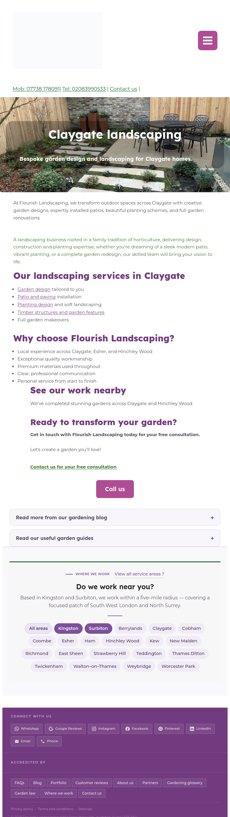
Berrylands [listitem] (130, 619)
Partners (150, 774)
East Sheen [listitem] (71, 645)
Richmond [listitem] (36, 645)
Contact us (123, 89)
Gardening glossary (184, 774)
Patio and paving (35, 289)
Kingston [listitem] (68, 619)
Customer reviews (91, 774)
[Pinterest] (169, 720)
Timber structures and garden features (59, 303)
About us (125, 774)
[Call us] (49, 732)
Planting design (34, 296)
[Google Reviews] (65, 720)
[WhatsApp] (27, 720)
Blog (37, 774)
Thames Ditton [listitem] (188, 645)
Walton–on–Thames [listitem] (94, 657)
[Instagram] (103, 720)
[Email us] (22, 732)
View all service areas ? (139, 565)
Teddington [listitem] (148, 645)
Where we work (58, 784)
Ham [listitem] (90, 632)
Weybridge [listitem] (139, 657)
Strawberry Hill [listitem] (110, 645)
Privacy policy (22, 800)
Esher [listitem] (68, 632)
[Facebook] (137, 720)
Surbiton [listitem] (98, 619)
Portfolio (58, 774)
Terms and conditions (56, 800)
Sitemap (85, 800)
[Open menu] (207, 40)
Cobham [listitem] (191, 619)
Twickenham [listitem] (49, 657)
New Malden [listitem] (183, 632)
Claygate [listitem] (162, 619)
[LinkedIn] (200, 720)
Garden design (32, 281)
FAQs (19, 774)
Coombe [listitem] (42, 632)
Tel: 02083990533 (84, 89)
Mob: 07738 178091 (36, 89)
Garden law (25, 784)
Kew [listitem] (154, 632)
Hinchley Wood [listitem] (122, 632)
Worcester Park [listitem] (178, 657)
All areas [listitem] (38, 619)
